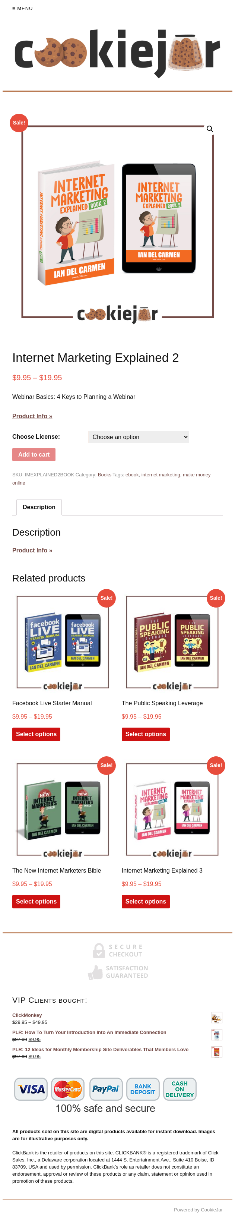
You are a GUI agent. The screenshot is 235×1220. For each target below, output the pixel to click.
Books (104, 474)
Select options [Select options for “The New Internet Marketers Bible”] (36, 901)
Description (39, 507)
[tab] (39, 507)
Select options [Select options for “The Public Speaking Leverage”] (146, 734)
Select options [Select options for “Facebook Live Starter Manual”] (36, 734)
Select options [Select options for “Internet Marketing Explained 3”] (146, 901)
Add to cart (34, 454)
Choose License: (36, 437)
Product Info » (32, 416)
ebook (132, 474)
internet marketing (161, 474)
